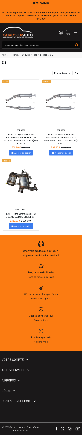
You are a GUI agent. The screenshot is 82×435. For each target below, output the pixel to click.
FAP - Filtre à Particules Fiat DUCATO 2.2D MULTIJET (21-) (21, 215)
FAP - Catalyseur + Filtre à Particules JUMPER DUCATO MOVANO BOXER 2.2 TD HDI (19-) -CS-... (61, 139)
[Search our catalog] (76, 44)
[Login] (61, 32)
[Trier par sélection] (62, 73)
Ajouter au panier (21, 152)
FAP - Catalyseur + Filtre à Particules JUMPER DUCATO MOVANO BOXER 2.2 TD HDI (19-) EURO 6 (21, 139)
